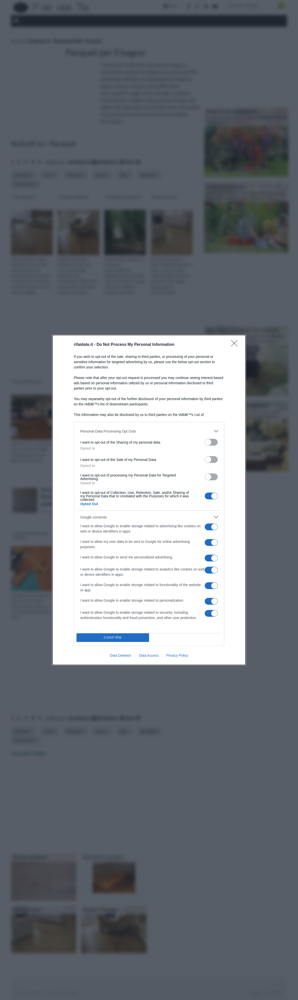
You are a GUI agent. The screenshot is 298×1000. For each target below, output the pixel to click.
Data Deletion (120, 655)
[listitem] (149, 431)
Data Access (149, 655)
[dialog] (149, 500)
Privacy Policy (177, 655)
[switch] (211, 442)
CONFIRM (112, 638)
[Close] (236, 345)
